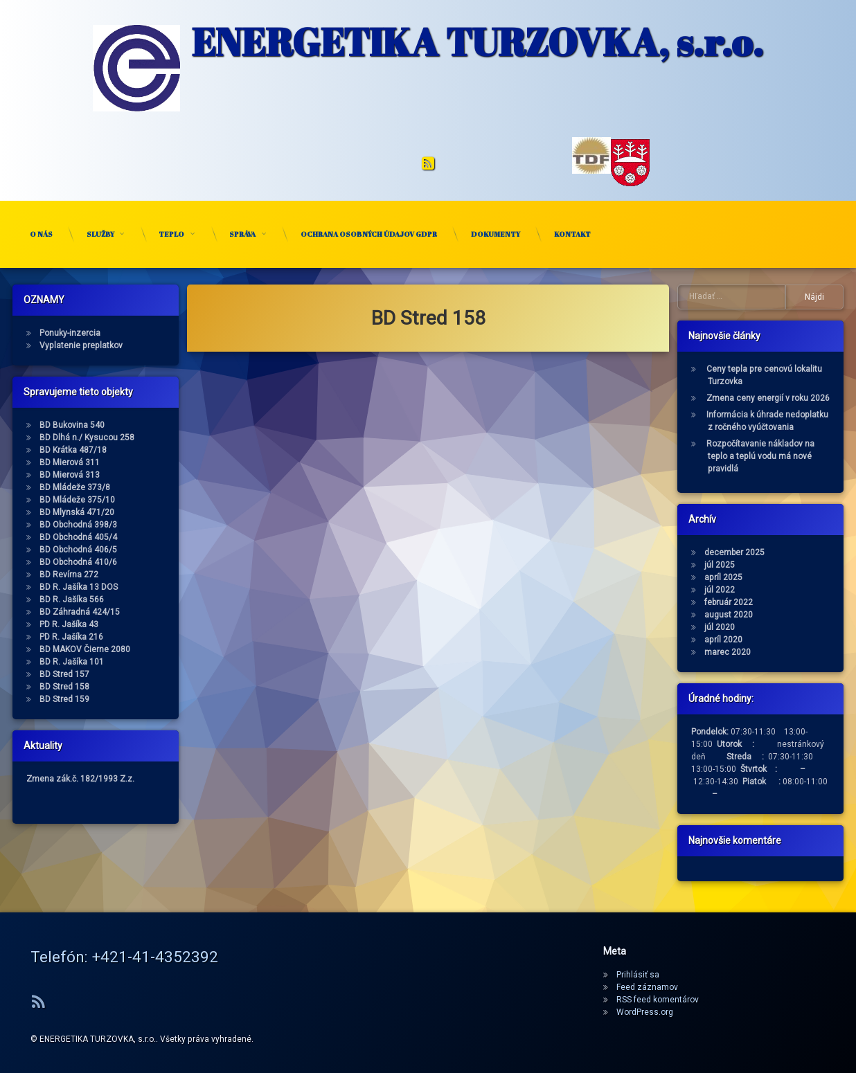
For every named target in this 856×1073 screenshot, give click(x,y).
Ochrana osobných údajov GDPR (369, 234)
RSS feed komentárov (657, 999)
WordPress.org (644, 1012)
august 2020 (785, 615)
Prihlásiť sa (637, 975)
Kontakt (572, 234)
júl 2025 (776, 565)
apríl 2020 (780, 639)
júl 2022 (776, 590)
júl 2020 (776, 627)
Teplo (171, 234)
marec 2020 (784, 652)
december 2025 (791, 552)
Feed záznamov (647, 987)
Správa (242, 234)
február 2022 (785, 602)
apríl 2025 (780, 577)
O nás (41, 234)
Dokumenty (495, 234)
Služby (100, 234)
